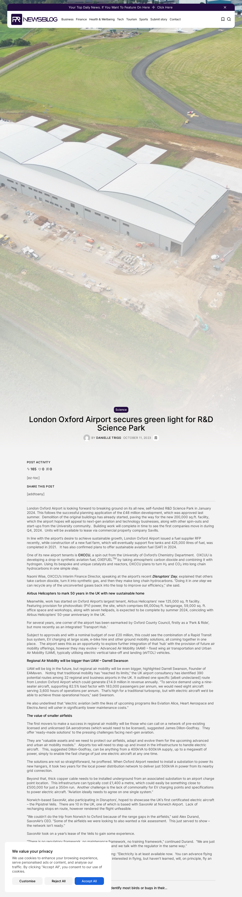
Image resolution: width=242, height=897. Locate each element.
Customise (27, 881)
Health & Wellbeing (102, 19)
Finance (81, 19)
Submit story (158, 19)
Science (121, 409)
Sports (143, 19)
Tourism (131, 19)
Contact (175, 19)
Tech (120, 19)
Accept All (89, 881)
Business (67, 19)
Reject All (59, 881)
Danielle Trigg (108, 437)
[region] (58, 867)
